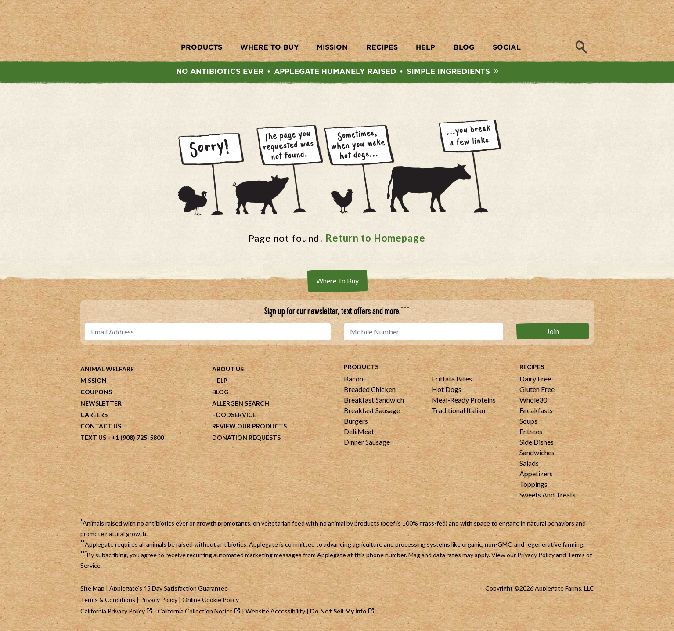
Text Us (93, 437)
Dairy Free (535, 378)
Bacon (353, 378)
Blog (220, 391)
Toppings (533, 484)
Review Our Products (249, 426)
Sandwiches (537, 452)
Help (219, 380)
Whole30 (533, 399)
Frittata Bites (452, 378)
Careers (94, 414)
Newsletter (101, 403)
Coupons (96, 391)
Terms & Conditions (107, 599)
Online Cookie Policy (210, 599)
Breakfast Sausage (372, 410)
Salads (529, 463)
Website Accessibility (275, 611)
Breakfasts (536, 410)
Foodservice (234, 414)
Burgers (356, 421)
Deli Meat (359, 431)
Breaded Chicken (370, 389)
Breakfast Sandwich (374, 399)
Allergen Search (240, 403)
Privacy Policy (536, 554)
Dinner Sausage (367, 442)
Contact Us (100, 426)
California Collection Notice (195, 611)
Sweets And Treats (547, 494)
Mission (93, 380)
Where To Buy (337, 280)
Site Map (92, 588)
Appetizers (536, 473)
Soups (528, 421)
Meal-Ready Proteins (464, 399)
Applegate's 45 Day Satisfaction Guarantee (168, 588)
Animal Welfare (107, 369)
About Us (228, 369)
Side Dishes (536, 442)
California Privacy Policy (112, 611)
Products (361, 366)
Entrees (530, 431)
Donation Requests (246, 437)
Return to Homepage (375, 238)
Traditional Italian (458, 410)
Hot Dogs (446, 389)
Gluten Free (537, 389)
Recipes (531, 366)
